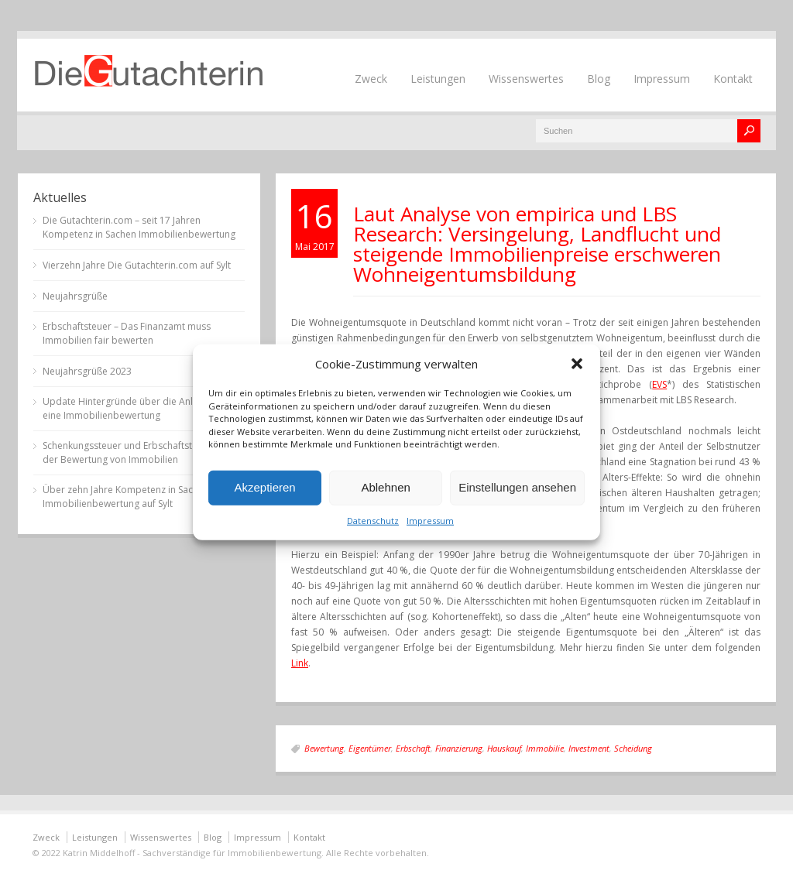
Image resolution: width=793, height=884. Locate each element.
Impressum (430, 520)
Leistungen (437, 78)
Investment (588, 748)
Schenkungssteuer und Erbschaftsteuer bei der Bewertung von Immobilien (135, 452)
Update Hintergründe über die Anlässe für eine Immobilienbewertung (135, 408)
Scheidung (633, 748)
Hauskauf (504, 748)
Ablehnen (385, 487)
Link (299, 663)
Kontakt (733, 78)
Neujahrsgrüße (75, 296)
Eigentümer (369, 748)
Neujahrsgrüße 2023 (87, 371)
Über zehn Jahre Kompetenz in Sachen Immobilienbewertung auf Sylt (126, 496)
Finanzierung (458, 748)
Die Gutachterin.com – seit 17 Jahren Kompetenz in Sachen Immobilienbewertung (139, 227)
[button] (577, 364)
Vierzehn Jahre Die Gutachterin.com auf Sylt (137, 265)
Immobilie (545, 748)
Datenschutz (373, 520)
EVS (659, 384)
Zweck (371, 78)
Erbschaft (413, 748)
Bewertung (324, 748)
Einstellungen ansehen (517, 487)
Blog (598, 78)
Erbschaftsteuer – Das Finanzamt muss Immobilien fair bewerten (127, 333)
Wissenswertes (526, 78)
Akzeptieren (264, 487)
